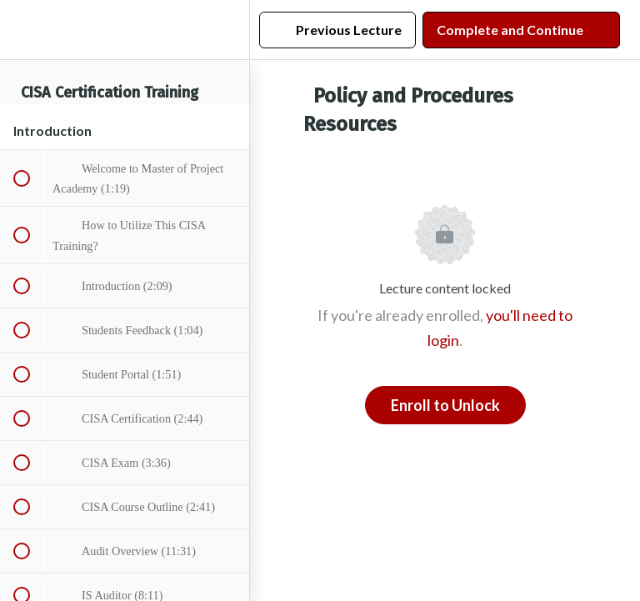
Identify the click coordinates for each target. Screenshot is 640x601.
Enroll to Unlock (445, 405)
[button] (21, 29)
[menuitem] (228, 29)
